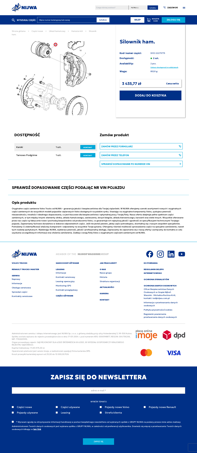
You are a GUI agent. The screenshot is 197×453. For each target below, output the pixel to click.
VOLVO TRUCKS (19, 263)
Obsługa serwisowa (21, 287)
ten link (37, 429)
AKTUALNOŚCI (107, 287)
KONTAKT (87, 147)
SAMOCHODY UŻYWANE (67, 263)
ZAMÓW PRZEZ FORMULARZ (141, 146)
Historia (103, 277)
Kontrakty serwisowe (22, 296)
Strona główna (19, 31)
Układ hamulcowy (57, 31)
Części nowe (37, 31)
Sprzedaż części (19, 292)
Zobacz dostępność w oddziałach (164, 67)
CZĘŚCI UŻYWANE (64, 296)
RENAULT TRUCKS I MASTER (25, 269)
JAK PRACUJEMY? (108, 263)
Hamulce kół (77, 31)
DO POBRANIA (151, 263)
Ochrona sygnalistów (156, 279)
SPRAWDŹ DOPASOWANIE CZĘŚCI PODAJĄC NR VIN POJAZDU (68, 187)
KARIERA (104, 293)
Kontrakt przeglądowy (67, 290)
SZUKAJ (152, 8)
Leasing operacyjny (65, 281)
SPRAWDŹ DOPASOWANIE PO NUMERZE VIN (141, 164)
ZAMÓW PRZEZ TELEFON (141, 155)
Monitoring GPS (63, 285)
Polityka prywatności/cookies (158, 309)
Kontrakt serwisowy (65, 277)
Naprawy (16, 279)
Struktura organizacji (110, 281)
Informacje (17, 283)
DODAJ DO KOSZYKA (150, 95)
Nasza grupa (106, 273)
